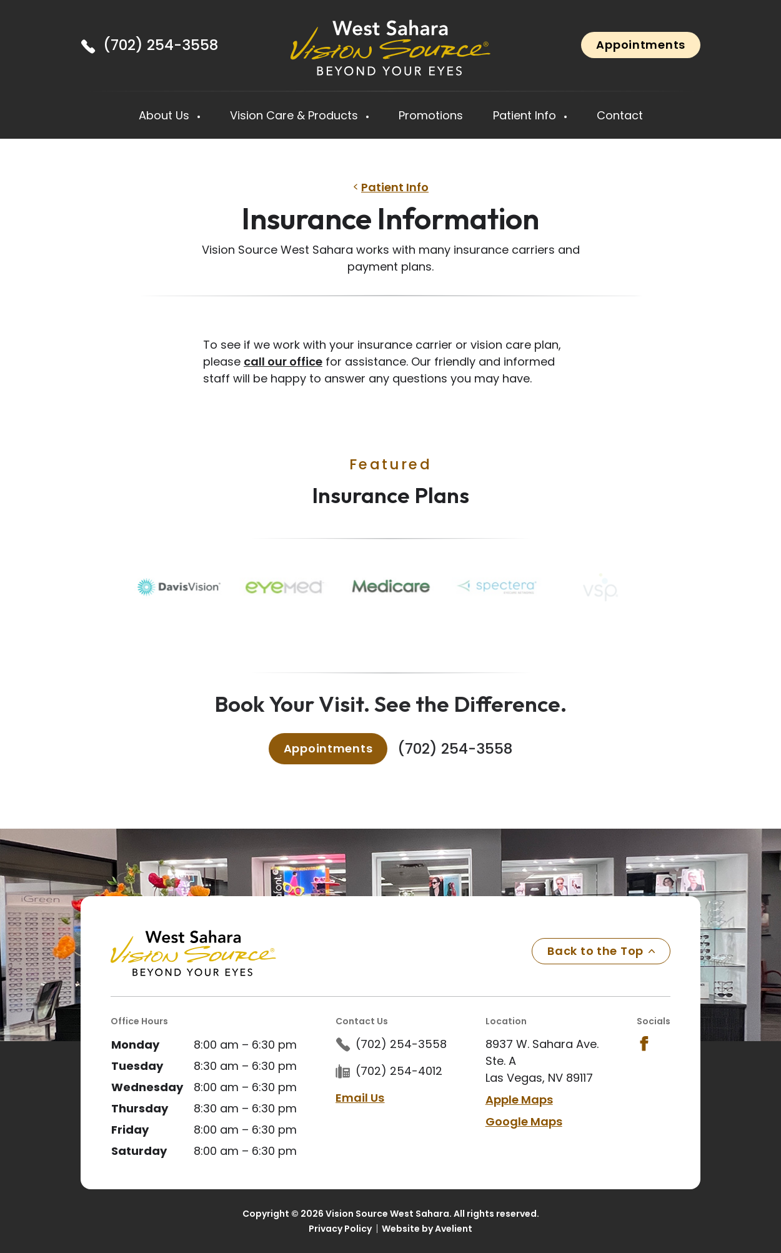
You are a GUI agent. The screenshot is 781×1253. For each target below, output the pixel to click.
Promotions (431, 115)
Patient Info (526, 115)
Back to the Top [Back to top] (601, 951)
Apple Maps (519, 1099)
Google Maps (523, 1121)
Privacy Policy (340, 1228)
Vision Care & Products (295, 115)
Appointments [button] (640, 44)
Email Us (360, 1098)
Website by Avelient (427, 1228)
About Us (165, 115)
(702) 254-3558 (160, 45)
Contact (620, 115)
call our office (283, 361)
